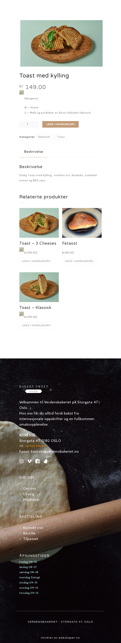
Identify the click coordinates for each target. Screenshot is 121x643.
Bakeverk (44, 136)
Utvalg (28, 494)
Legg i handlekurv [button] (36, 261)
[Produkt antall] (28, 124)
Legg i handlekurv (60, 124)
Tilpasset (30, 539)
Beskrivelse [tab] (33, 152)
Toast (61, 136)
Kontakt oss (33, 527)
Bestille (29, 533)
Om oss (29, 488)
